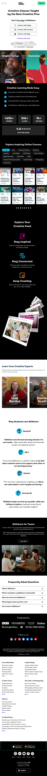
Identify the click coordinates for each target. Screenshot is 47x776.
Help (24, 757)
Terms (33, 757)
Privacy (28, 757)
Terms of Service (21, 47)
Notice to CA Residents (23, 764)
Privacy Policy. (30, 47)
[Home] (21, 3)
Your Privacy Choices (23, 762)
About (13, 757)
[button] (3, 3)
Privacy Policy (19, 43)
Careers (19, 757)
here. (39, 651)
